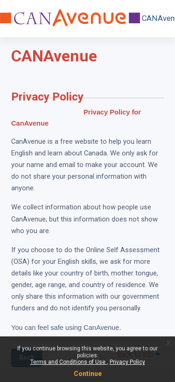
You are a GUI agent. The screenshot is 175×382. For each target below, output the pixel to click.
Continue (88, 373)
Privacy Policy (127, 362)
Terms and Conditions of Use (68, 362)
